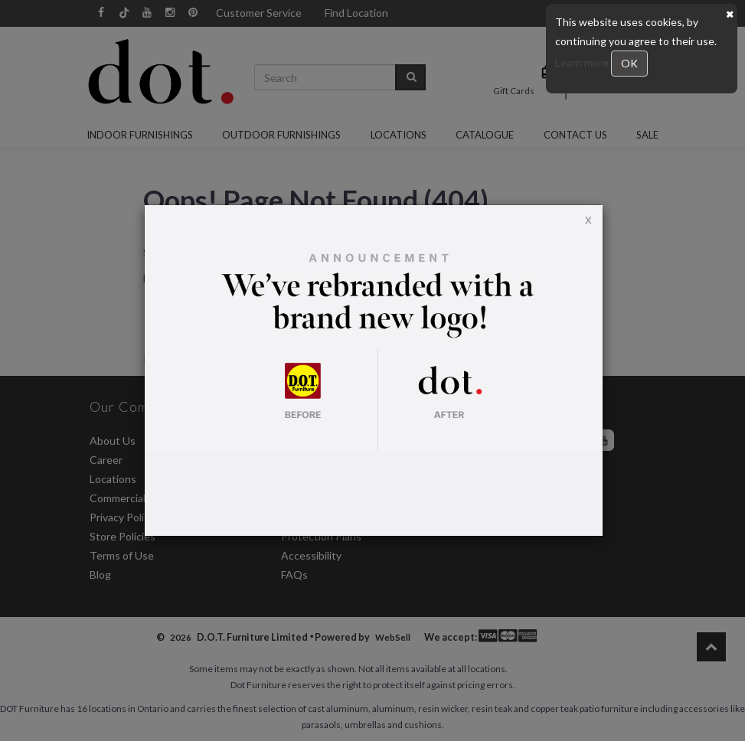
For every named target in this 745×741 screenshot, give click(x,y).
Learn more (583, 62)
